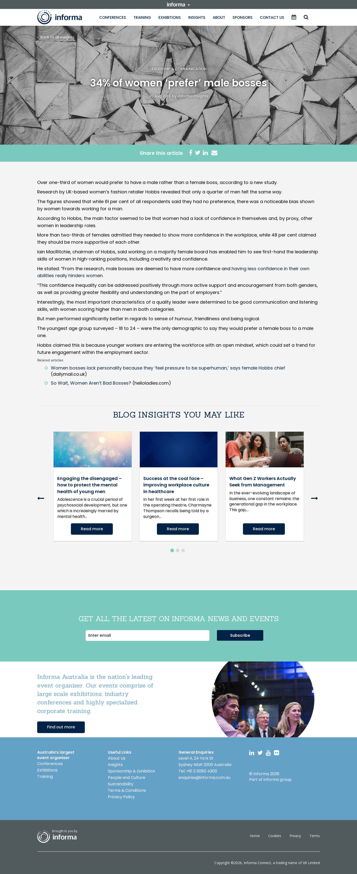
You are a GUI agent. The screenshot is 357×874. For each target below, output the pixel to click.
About (219, 17)
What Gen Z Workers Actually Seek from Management (262, 481)
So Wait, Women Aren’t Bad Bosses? (91, 383)
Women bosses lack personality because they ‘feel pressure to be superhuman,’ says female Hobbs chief (168, 368)
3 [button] (183, 550)
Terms (314, 835)
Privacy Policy (121, 797)
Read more (92, 529)
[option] (93, 486)
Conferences (112, 17)
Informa (64, 17)
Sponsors (242, 17)
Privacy (295, 835)
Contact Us (272, 17)
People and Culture (126, 777)
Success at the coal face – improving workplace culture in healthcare (176, 485)
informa (178, 4)
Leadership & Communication (178, 68)
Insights (196, 17)
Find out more (61, 727)
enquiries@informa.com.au (204, 777)
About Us (116, 758)
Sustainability (120, 784)
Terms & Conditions (127, 790)
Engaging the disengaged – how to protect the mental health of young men (89, 485)
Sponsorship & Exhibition (131, 771)
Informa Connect (257, 862)
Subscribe (240, 635)
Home (255, 835)
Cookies (274, 835)
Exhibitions (169, 17)
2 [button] (177, 550)
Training (142, 17)
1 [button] (172, 550)
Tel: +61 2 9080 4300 (197, 771)
